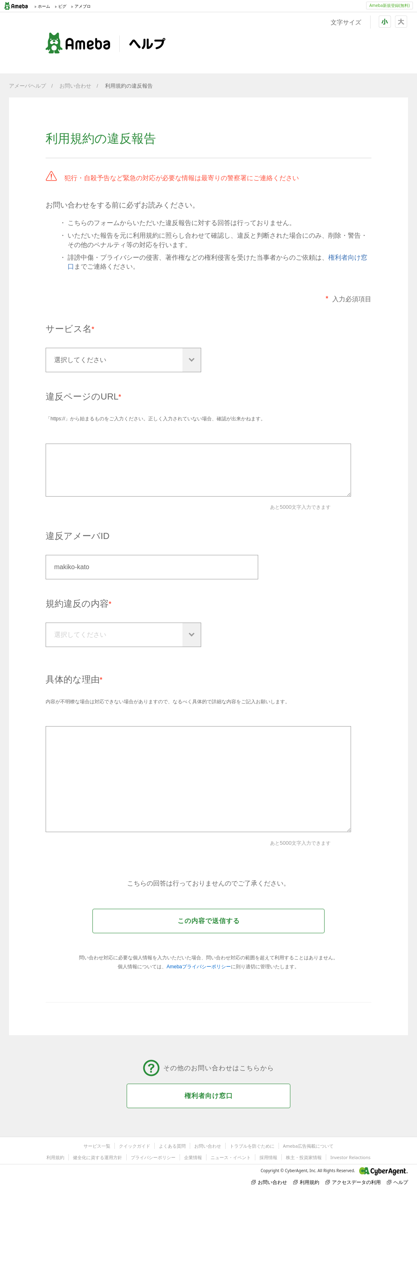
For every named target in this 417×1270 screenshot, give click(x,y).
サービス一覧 (96, 1146)
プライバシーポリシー (153, 1157)
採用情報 (268, 1157)
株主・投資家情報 (304, 1157)
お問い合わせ (75, 86)
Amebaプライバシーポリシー (199, 967)
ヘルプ (397, 1182)
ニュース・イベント (231, 1157)
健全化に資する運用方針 (97, 1157)
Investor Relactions (350, 1157)
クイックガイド (134, 1146)
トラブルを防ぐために (252, 1146)
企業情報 (193, 1157)
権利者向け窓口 (208, 1095)
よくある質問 (172, 1146)
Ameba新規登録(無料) (389, 5)
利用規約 (55, 1157)
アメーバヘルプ (27, 86)
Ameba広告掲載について (308, 1146)
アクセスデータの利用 (353, 1182)
